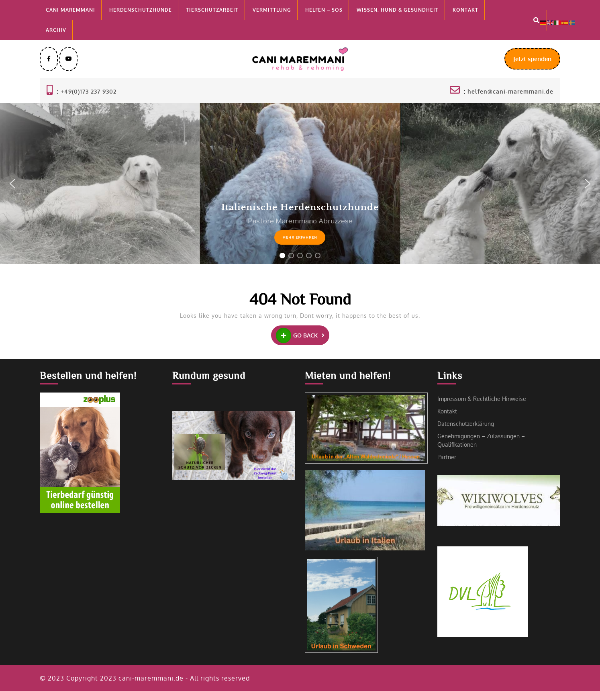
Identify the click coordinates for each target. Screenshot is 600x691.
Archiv (56, 30)
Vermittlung (272, 10)
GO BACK (302, 335)
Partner (446, 457)
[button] (12, 183)
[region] (300, 183)
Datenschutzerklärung (465, 423)
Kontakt (465, 10)
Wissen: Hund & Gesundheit (398, 10)
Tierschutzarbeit (212, 10)
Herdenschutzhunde (140, 10)
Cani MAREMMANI (70, 10)
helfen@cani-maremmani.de (510, 91)
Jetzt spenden (536, 62)
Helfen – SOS (324, 10)
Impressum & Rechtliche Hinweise (481, 398)
